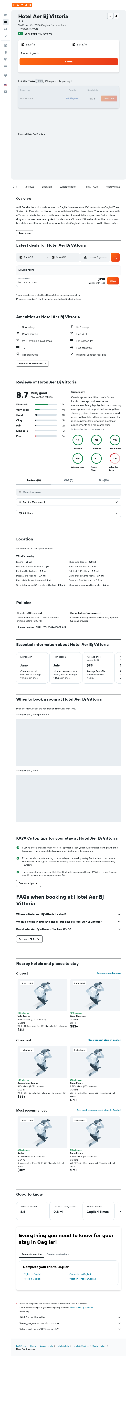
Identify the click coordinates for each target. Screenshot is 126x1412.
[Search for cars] (5, 29)
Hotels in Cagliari (32, 1334)
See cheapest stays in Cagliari (104, 1095)
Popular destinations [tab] (58, 1310)
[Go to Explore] (5, 52)
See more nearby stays (109, 1029)
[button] (5, 5)
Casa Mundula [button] (78, 1072)
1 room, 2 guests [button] (30, 53)
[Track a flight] (5, 59)
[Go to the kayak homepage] (22, 5)
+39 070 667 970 (28, 29)
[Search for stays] (5, 22)
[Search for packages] (5, 36)
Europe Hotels (46, 1401)
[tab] (33, 481)
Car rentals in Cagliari (80, 1330)
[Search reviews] (71, 493)
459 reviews (45, 33)
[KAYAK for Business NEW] (5, 66)
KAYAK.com (21, 1401)
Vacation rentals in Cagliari (82, 1334)
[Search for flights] (5, 15)
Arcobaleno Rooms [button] (28, 1139)
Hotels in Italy (63, 1401)
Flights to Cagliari (32, 1330)
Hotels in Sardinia (80, 1401)
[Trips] (5, 75)
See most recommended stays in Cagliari (99, 1166)
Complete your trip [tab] (31, 1310)
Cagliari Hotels (98, 1401)
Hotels (33, 1401)
